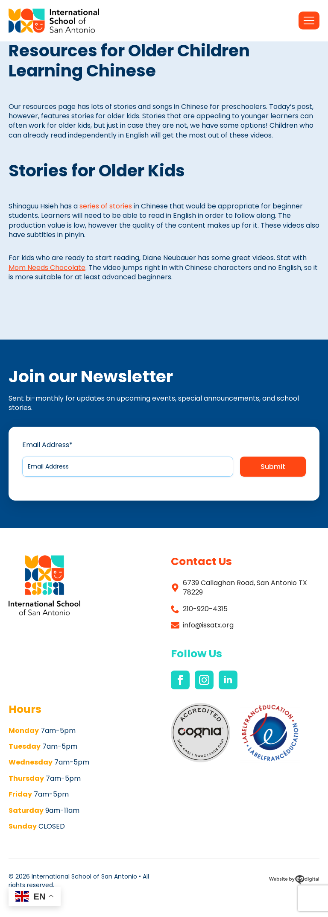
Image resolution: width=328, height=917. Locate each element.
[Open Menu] (309, 20)
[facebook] (180, 680)
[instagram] (204, 680)
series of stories (105, 206)
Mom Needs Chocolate (47, 267)
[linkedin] (228, 680)
